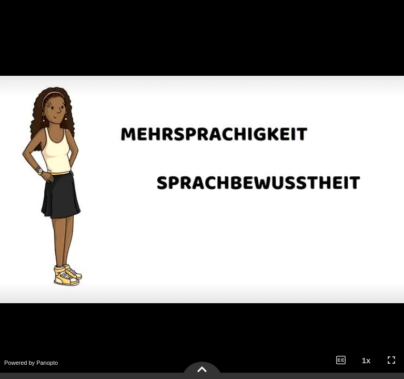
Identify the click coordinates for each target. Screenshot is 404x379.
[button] (341, 360)
